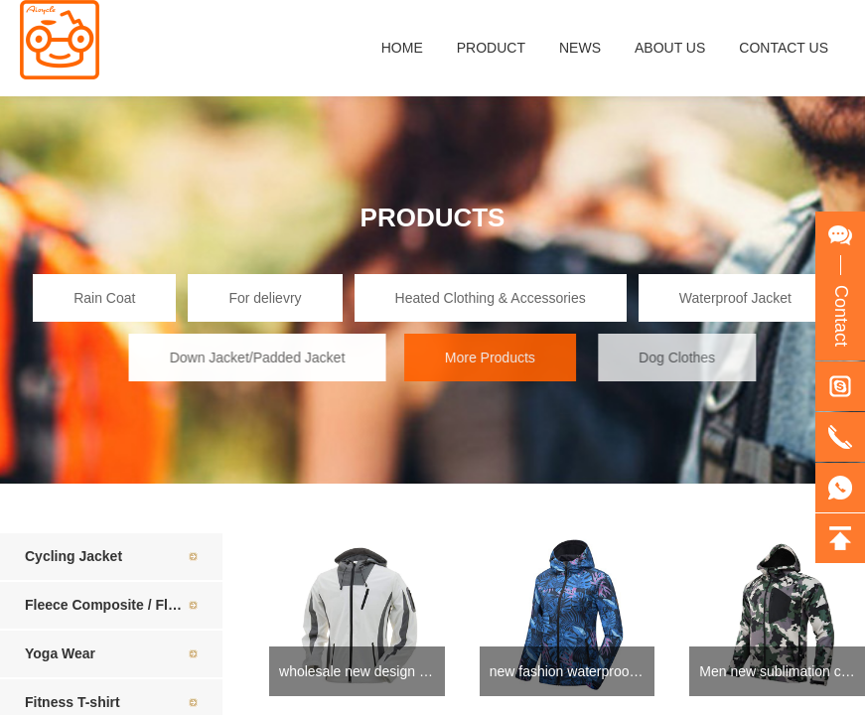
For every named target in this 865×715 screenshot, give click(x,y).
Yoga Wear (60, 653)
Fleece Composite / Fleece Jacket (123, 605)
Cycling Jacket (73, 556)
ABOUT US (670, 48)
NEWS (580, 48)
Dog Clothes (690, 357)
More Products (502, 357)
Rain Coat (104, 298)
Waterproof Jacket (736, 298)
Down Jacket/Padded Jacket (268, 357)
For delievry (264, 298)
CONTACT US (783, 48)
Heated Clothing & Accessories (490, 298)
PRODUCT (491, 48)
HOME (402, 48)
